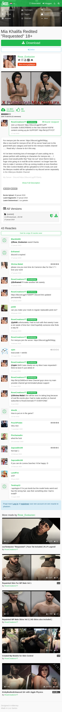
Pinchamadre (17, 435)
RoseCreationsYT (18, 122)
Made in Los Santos (9, 708)
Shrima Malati (17, 264)
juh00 (13, 307)
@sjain (14, 365)
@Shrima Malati (18, 395)
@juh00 (14, 322)
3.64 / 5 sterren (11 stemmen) (11, 116)
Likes (23, 111)
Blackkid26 (16, 239)
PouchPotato (16, 423)
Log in (15, 504)
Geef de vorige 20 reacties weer (31, 233)
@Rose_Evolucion (19, 242)
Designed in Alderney (9, 705)
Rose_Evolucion (26, 57)
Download (31, 43)
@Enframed (16, 282)
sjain (13, 350)
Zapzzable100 (17, 448)
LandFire (15, 473)
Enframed (15, 252)
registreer (25, 504)
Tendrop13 (15, 485)
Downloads (10, 111)
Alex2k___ (15, 410)
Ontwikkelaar (32, 122)
